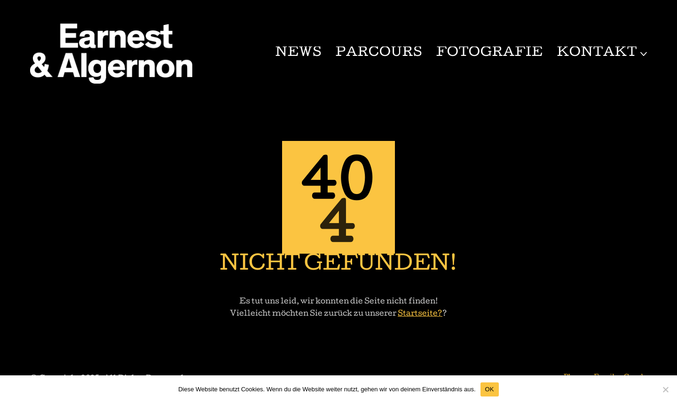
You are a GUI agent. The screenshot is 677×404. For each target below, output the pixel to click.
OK (489, 389)
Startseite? (420, 314)
